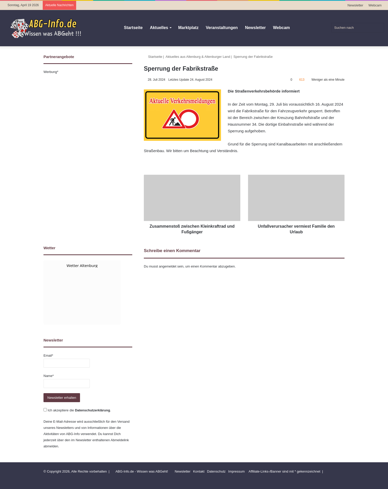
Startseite (133, 27)
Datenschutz (216, 471)
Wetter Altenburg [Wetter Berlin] (82, 265)
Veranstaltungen (222, 27)
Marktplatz (188, 27)
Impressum (236, 471)
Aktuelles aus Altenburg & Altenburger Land (198, 57)
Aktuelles (159, 27)
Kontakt (198, 471)
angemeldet (168, 266)
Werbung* (50, 72)
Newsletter (355, 5)
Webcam (375, 5)
